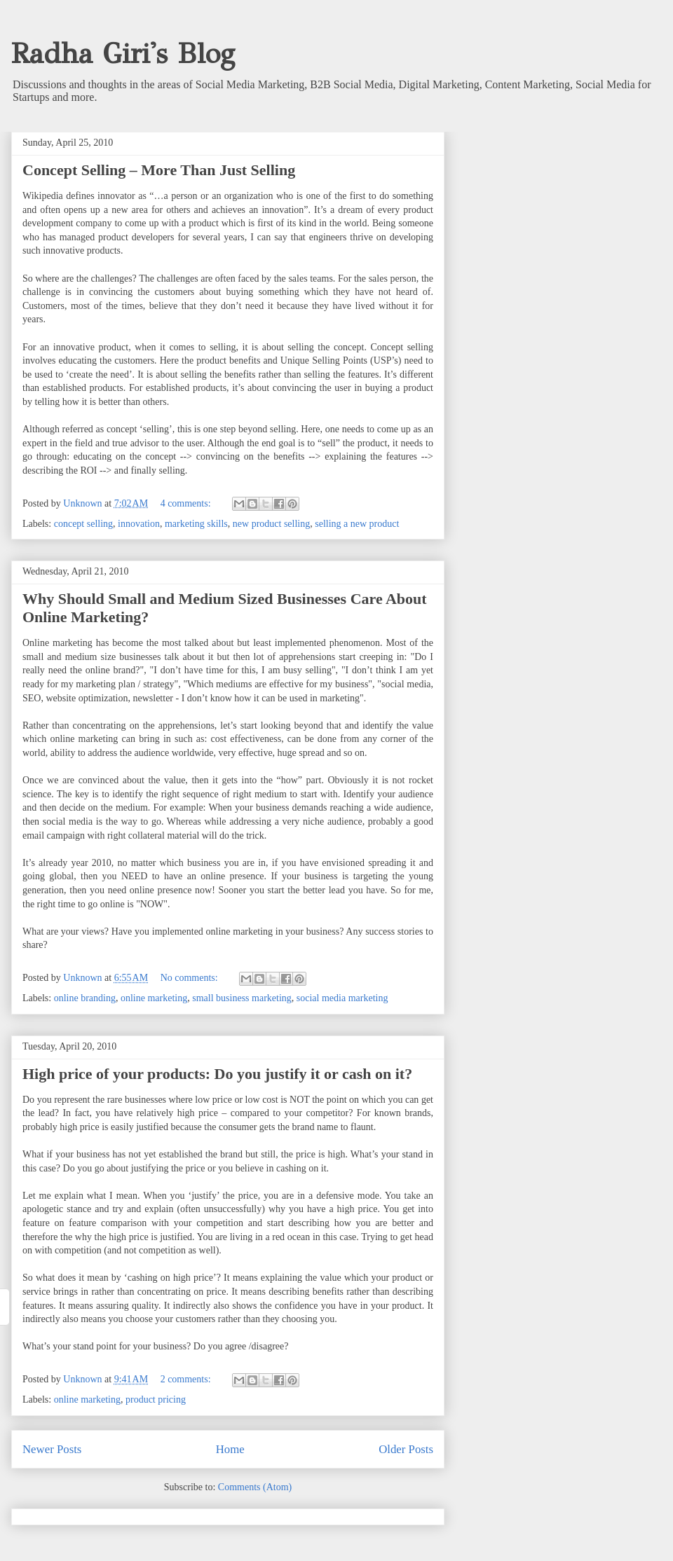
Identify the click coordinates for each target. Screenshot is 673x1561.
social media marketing (342, 998)
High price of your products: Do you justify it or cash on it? (217, 1073)
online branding (85, 998)
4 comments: (187, 503)
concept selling (83, 523)
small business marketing (242, 998)
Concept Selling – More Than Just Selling (158, 170)
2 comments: (187, 1379)
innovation (139, 523)
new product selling (271, 523)
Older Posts (406, 1449)
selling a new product (357, 523)
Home (230, 1449)
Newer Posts (51, 1449)
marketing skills (196, 523)
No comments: (191, 977)
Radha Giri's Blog (123, 53)
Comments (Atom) (255, 1487)
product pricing (155, 1399)
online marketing (154, 998)
